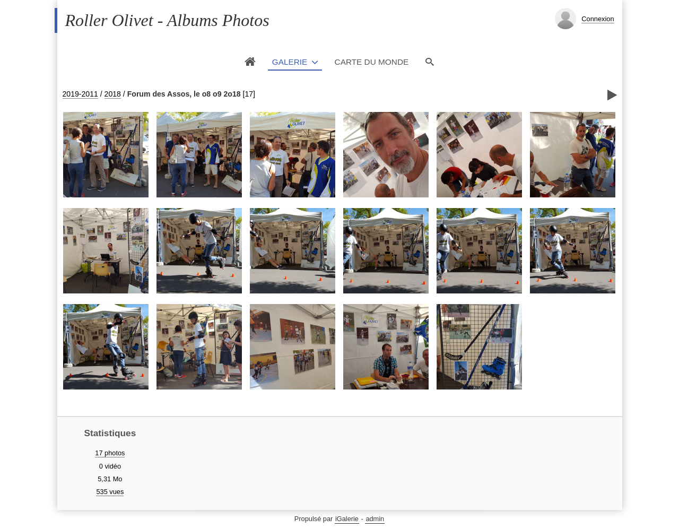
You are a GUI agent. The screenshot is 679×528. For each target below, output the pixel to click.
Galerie (290, 61)
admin (374, 519)
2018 (113, 94)
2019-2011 (80, 94)
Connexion (597, 19)
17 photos (110, 453)
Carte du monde (372, 61)
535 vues (110, 492)
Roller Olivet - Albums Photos (167, 20)
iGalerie (347, 519)
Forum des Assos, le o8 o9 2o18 (184, 94)
